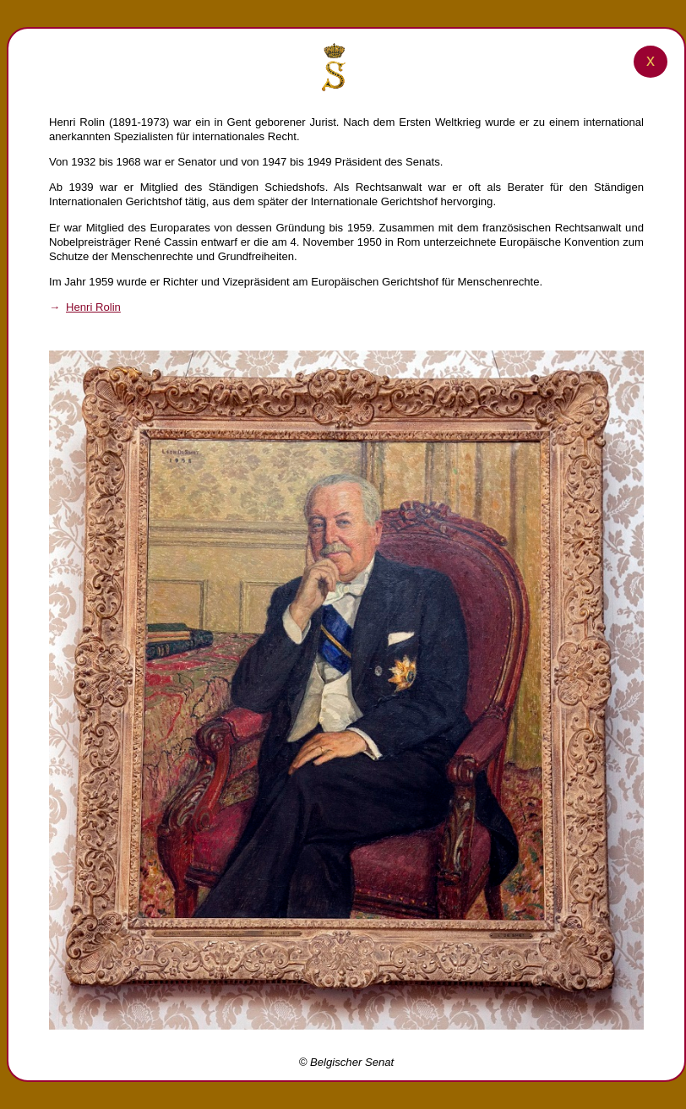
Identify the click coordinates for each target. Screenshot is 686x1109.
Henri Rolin (93, 307)
